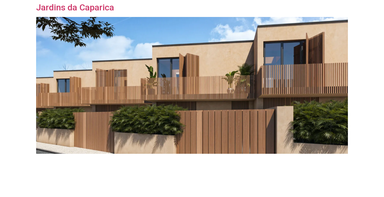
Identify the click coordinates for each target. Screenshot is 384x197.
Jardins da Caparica (75, 7)
